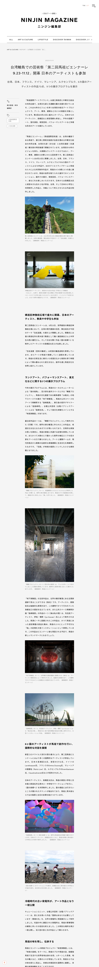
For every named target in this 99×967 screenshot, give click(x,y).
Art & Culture (12, 49)
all (11, 40)
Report (23, 49)
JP (88, 5)
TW (84, 5)
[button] (94, 5)
